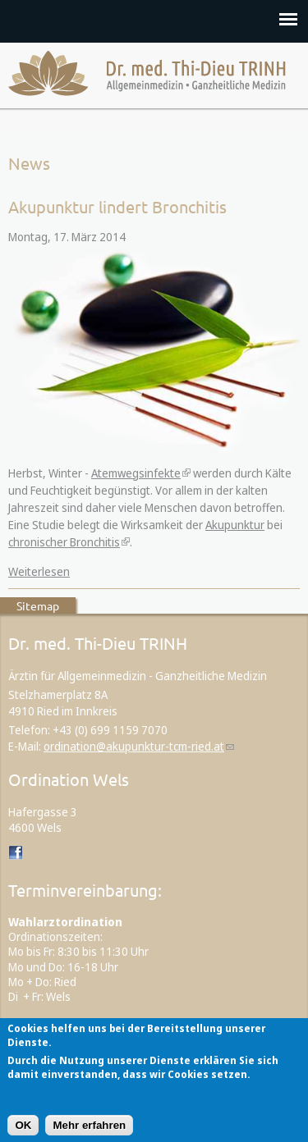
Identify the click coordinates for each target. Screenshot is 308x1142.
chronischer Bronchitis (64, 542)
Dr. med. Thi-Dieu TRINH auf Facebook (16, 853)
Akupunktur (234, 524)
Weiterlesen (39, 571)
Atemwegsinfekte (136, 473)
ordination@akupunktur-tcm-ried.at (134, 746)
